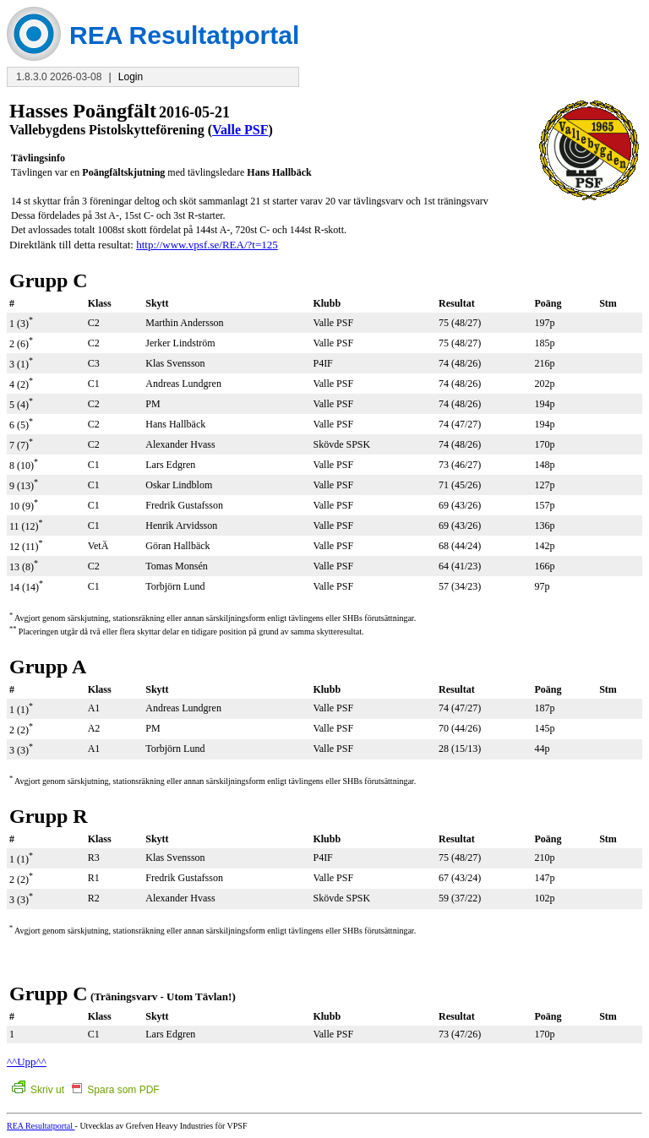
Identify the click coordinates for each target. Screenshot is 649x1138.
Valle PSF (240, 130)
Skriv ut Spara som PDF (86, 1090)
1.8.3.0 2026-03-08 (58, 77)
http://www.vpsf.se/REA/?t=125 (207, 244)
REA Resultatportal (41, 1125)
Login (130, 77)
